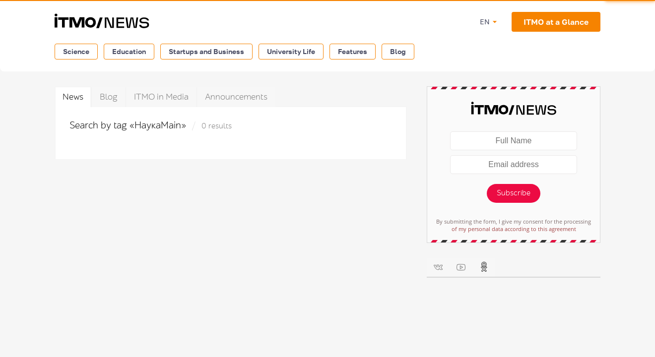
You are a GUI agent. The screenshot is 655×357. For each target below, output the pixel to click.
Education (129, 51)
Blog (398, 51)
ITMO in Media (161, 97)
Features (352, 51)
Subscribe (513, 193)
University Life (291, 51)
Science (76, 51)
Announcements (236, 97)
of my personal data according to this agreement (514, 229)
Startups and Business (206, 51)
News (73, 97)
